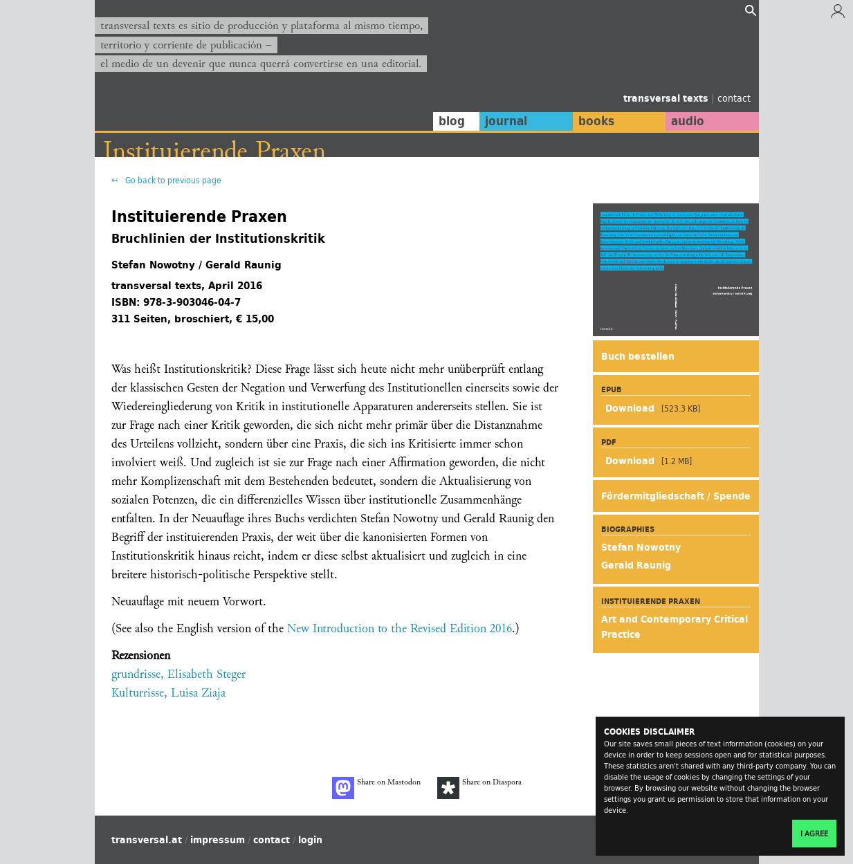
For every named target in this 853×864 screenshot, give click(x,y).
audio (687, 121)
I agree (814, 833)
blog (452, 121)
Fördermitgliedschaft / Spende (676, 496)
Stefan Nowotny (641, 547)
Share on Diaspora (479, 788)
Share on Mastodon (376, 788)
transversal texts (667, 98)
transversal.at (146, 839)
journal (506, 121)
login (310, 839)
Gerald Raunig (636, 565)
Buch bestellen (638, 356)
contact (734, 98)
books (596, 121)
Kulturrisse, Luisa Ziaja (168, 692)
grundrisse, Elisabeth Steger (178, 674)
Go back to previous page (172, 180)
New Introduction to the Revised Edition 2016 (399, 628)
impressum (217, 839)
